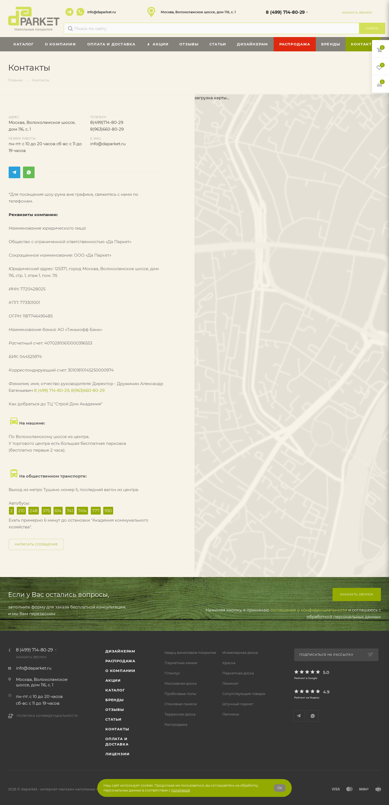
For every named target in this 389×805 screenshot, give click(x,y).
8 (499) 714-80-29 (285, 12)
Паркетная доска (238, 673)
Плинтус (172, 673)
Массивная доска (181, 683)
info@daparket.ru (101, 12)
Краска (229, 663)
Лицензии (117, 754)
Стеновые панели (181, 704)
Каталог (115, 690)
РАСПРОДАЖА (120, 661)
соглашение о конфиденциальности (308, 609)
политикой (180, 790)
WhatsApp (80, 12)
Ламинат (230, 683)
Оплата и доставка (116, 741)
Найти (372, 28)
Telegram (69, 12)
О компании (120, 670)
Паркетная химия (181, 663)
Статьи (113, 719)
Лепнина (230, 714)
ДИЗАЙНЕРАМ (120, 651)
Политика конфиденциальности (47, 716)
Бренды (114, 700)
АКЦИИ (113, 680)
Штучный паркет (237, 704)
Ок (279, 788)
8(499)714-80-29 (106, 122)
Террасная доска (180, 714)
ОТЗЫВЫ (114, 709)
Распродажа (176, 724)
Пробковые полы (180, 693)
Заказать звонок (357, 594)
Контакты (117, 729)
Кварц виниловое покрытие (190, 652)
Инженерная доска (240, 652)
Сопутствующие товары (243, 693)
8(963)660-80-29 (107, 129)
